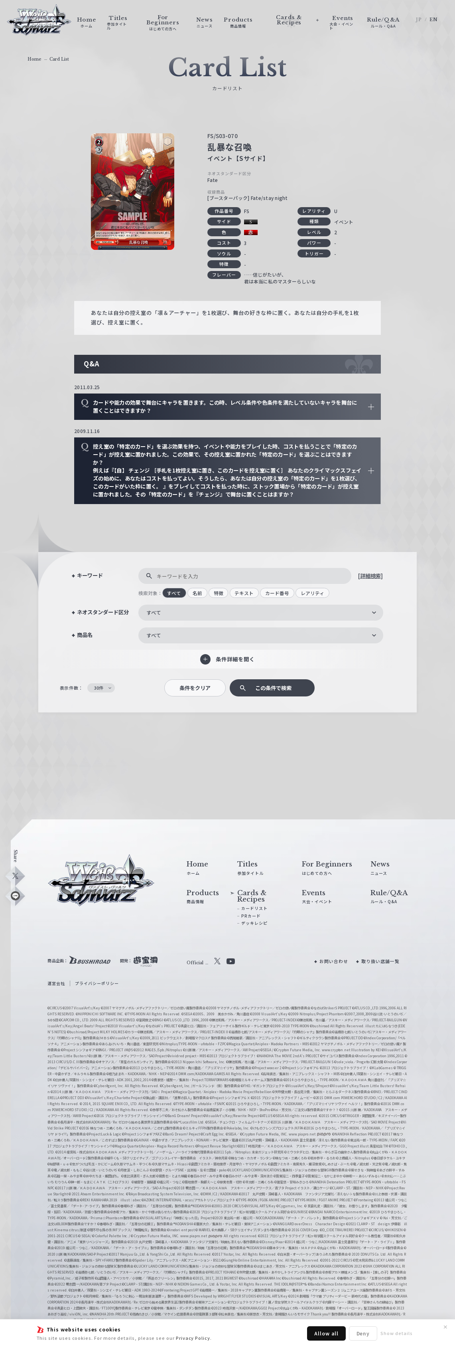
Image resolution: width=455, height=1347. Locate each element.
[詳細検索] (370, 576)
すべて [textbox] (153, 612)
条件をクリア (195, 688)
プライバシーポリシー (96, 983)
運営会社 (56, 983)
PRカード (251, 916)
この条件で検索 (273, 688)
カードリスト (254, 908)
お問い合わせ (333, 961)
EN (433, 19)
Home (34, 59)
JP (419, 19)
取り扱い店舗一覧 (380, 961)
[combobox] (261, 613)
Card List (59, 59)
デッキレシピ (254, 923)
